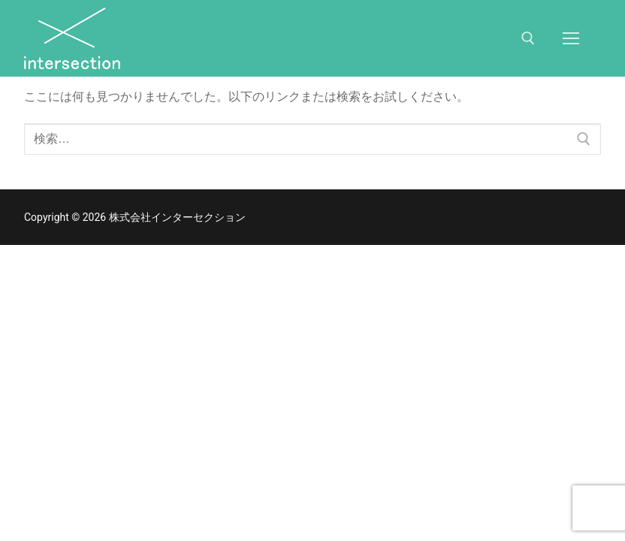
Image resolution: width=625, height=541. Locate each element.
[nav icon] (571, 38)
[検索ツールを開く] (528, 38)
